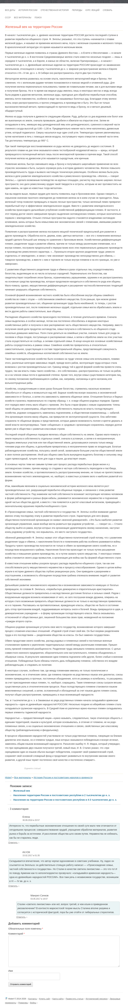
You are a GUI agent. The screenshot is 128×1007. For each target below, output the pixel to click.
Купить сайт (44, 999)
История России (27, 10)
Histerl (8, 777)
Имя (10, 971)
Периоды (77, 10)
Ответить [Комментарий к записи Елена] (13, 842)
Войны (33, 1003)
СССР (8, 17)
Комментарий (16, 933)
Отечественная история (55, 10)
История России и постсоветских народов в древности (63, 777)
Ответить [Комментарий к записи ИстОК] (13, 886)
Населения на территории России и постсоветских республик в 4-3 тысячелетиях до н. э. (65, 799)
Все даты (10, 10)
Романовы (23, 1003)
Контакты (32, 999)
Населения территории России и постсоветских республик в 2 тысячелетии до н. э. (61, 795)
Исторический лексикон (97, 999)
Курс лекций (93, 10)
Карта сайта (58, 999)
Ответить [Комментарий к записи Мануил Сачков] (21, 917)
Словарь (107, 10)
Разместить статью (74, 999)
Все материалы (22, 17)
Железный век (21, 790)
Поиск (38, 17)
